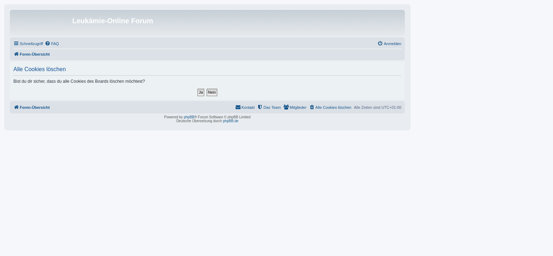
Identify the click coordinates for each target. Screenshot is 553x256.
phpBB (189, 117)
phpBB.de (230, 121)
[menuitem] (52, 43)
